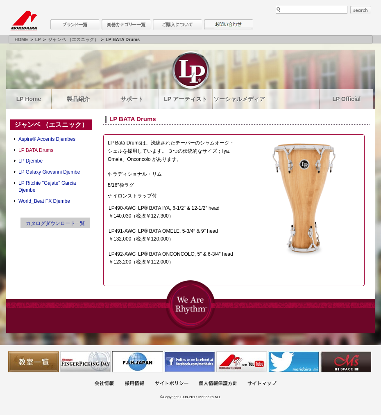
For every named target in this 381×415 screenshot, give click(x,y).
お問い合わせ (228, 24)
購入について (177, 24)
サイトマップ (261, 384)
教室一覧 (33, 361)
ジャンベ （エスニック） (73, 39)
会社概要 (104, 384)
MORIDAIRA (23, 20)
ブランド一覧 (75, 24)
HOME (21, 39)
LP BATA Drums (35, 150)
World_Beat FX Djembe (44, 201)
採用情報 (134, 384)
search (360, 10)
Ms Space (345, 361)
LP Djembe (30, 161)
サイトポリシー (171, 384)
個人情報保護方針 (218, 384)
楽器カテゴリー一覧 (126, 24)
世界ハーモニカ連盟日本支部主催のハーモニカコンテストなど (137, 361)
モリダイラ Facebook (189, 361)
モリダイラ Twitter (293, 361)
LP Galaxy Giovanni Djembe (49, 172)
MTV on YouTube (241, 361)
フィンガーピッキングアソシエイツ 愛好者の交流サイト (85, 361)
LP (38, 39)
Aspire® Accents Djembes (46, 139)
